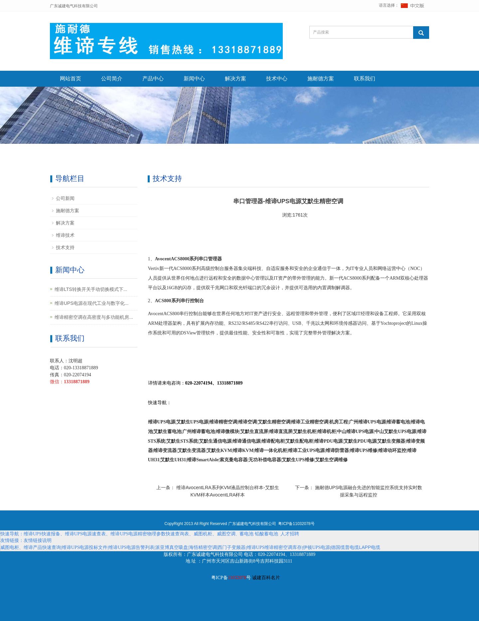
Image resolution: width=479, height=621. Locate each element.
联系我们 (364, 78)
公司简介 (111, 78)
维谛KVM (243, 450)
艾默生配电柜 (299, 441)
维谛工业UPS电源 (306, 450)
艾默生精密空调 (274, 421)
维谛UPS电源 (161, 421)
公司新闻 (65, 198)
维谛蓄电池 (398, 421)
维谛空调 (247, 421)
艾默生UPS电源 (192, 421)
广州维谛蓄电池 (198, 431)
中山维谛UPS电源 (355, 431)
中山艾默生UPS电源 (395, 431)
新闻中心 (194, 78)
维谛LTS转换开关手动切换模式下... (91, 289)
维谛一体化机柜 (270, 450)
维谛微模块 (227, 431)
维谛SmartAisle (203, 459)
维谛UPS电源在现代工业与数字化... (91, 303)
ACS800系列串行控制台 (179, 300)
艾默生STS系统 (182, 441)
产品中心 (153, 78)
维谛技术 (65, 235)
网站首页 (70, 78)
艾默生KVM (219, 450)
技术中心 (276, 78)
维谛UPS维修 (363, 450)
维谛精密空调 (223, 421)
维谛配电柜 (273, 441)
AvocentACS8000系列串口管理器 (188, 258)
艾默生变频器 (391, 441)
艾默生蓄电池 (167, 431)
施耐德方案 (320, 78)
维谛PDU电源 (328, 441)
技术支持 (65, 247)
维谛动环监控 (392, 450)
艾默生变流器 (192, 450)
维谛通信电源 (246, 441)
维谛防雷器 (337, 450)
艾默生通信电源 (215, 441)
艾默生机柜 (304, 431)
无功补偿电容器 (264, 459)
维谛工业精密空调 (309, 421)
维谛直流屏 (280, 431)
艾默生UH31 (173, 459)
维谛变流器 (165, 450)
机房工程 (338, 421)
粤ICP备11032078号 (296, 523)
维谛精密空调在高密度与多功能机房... (94, 317)
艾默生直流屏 (254, 431)
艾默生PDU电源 (360, 441)
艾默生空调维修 (331, 459)
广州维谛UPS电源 (367, 421)
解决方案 (235, 78)
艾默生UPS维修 (298, 459)
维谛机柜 (326, 431)
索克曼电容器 (233, 459)
